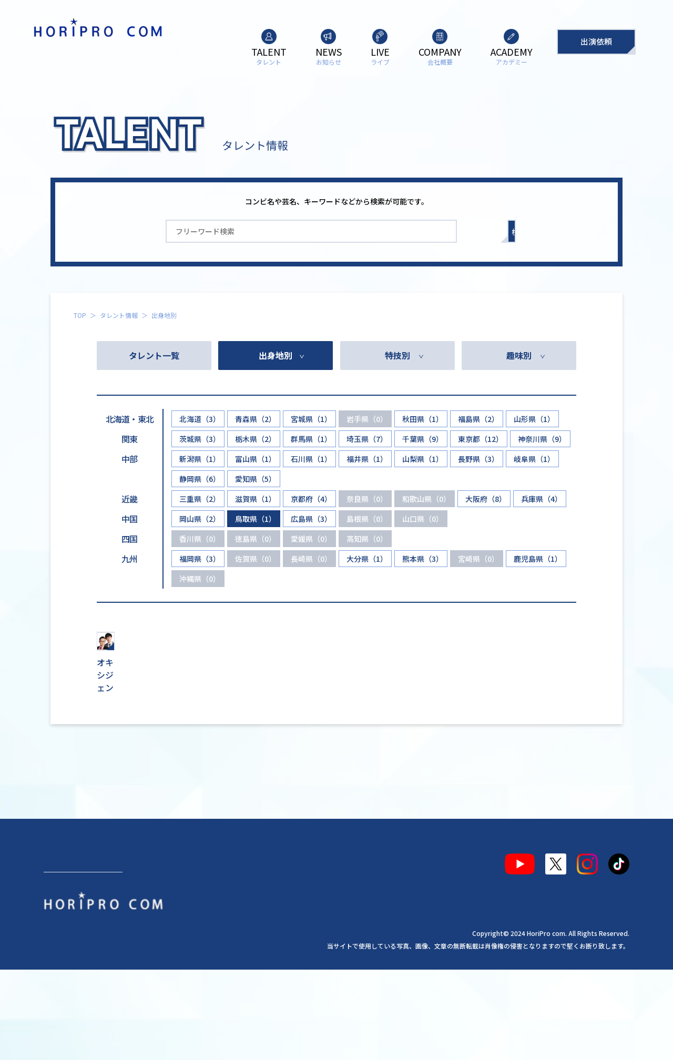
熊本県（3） (422, 558)
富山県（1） (255, 459)
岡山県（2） (199, 518)
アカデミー (301, 945)
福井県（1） (367, 459)
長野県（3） (478, 459)
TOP (80, 315)
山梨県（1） (422, 459)
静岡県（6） (199, 479)
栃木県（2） (255, 439)
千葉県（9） (422, 439)
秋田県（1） (422, 419)
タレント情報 (119, 315)
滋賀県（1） (255, 498)
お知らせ (128, 945)
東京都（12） (480, 439)
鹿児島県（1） (538, 558)
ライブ (182, 945)
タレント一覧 (154, 355)
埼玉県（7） (367, 439)
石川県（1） (311, 459)
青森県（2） (255, 419)
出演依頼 (596, 41)
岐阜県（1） (534, 459)
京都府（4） (311, 498)
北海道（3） (199, 419)
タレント (69, 945)
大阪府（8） (485, 498)
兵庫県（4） (541, 498)
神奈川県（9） (542, 439)
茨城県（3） (199, 439)
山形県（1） (534, 419)
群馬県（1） (311, 439)
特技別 (397, 355)
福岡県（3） (199, 558)
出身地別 (275, 355)
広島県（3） (311, 518)
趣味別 (519, 355)
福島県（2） (478, 419)
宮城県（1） (311, 419)
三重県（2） (199, 498)
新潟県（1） (199, 459)
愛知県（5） (255, 479)
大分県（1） (367, 558)
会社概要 (237, 945)
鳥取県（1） (255, 518)
